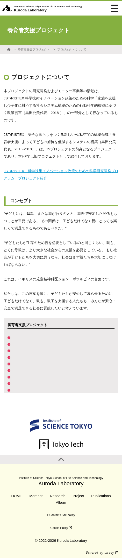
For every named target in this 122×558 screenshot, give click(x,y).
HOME (16, 496)
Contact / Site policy (61, 515)
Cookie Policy (61, 528)
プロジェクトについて (71, 49)
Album (61, 502)
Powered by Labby (102, 553)
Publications (101, 496)
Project (78, 496)
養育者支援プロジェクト (34, 49)
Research (57, 496)
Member (36, 496)
